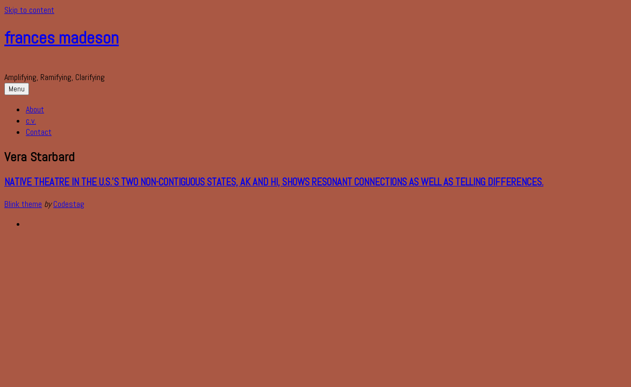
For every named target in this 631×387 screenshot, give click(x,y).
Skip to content (29, 10)
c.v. (31, 120)
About (35, 109)
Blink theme (23, 204)
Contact (39, 132)
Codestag (68, 204)
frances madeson (61, 37)
